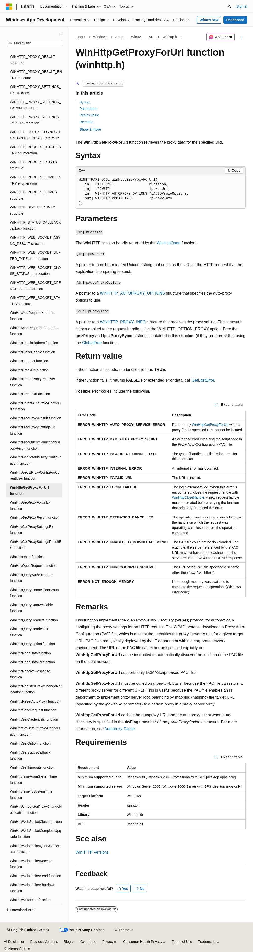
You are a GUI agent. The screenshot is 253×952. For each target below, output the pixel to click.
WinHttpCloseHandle (188, 497)
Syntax (85, 102)
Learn (80, 37)
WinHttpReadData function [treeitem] (30, 653)
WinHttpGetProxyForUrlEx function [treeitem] (30, 505)
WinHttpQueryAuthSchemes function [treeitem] (31, 578)
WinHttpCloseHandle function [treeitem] (32, 352)
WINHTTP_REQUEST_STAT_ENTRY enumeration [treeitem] (35, 150)
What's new (209, 20)
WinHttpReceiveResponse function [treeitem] (30, 674)
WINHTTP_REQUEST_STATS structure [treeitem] (33, 165)
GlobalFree (92, 343)
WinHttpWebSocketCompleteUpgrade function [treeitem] (35, 834)
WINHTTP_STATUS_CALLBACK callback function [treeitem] (35, 225)
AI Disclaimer (14, 942)
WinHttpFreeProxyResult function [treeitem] (35, 418)
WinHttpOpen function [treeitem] (27, 557)
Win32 (136, 37)
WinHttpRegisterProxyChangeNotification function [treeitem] (36, 689)
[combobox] (34, 43)
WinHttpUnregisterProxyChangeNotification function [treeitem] (36, 810)
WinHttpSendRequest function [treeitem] (33, 710)
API (151, 37)
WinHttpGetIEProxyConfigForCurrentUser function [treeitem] (35, 475)
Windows (100, 37)
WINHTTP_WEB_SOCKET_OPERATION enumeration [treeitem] (35, 286)
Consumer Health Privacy (142, 942)
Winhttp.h (169, 37)
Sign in (241, 6)
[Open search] (229, 6)
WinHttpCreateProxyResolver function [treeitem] (32, 382)
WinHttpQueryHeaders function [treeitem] (34, 620)
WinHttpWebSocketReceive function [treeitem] (31, 864)
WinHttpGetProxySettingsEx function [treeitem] (31, 530)
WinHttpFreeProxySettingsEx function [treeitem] (32, 430)
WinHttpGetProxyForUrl (210, 425)
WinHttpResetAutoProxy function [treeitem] (35, 701)
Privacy (108, 942)
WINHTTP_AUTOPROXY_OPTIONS (132, 293)
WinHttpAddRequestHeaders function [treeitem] (32, 316)
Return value (89, 115)
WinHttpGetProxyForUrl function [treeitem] (29, 490)
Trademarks (207, 942)
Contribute (88, 942)
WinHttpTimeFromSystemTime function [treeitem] (33, 779)
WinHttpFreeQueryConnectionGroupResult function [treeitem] (35, 445)
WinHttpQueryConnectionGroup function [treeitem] (34, 593)
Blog (67, 942)
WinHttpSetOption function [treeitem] (30, 743)
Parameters (88, 109)
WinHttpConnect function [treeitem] (29, 361)
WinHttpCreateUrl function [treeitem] (30, 394)
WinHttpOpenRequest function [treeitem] (33, 566)
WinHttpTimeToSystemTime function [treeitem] (31, 794)
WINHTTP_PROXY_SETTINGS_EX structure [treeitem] (35, 90)
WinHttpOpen (168, 243)
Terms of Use (182, 942)
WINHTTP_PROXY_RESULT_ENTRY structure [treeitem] (36, 75)
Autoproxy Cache (120, 729)
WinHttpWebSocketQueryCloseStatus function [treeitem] (35, 849)
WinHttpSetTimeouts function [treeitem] (32, 767)
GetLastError (203, 380)
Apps (119, 37)
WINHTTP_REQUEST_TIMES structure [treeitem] (33, 195)
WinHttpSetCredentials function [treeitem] (34, 719)
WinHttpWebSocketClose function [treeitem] (36, 822)
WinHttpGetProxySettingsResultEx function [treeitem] (35, 545)
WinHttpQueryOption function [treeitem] (32, 644)
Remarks (86, 122)
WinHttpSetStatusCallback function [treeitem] (30, 755)
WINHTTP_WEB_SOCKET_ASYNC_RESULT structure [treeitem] (35, 240)
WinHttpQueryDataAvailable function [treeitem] (31, 608)
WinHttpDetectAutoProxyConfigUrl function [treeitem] (35, 406)
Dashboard (235, 20)
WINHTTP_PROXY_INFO (123, 322)
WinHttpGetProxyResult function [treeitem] (35, 517)
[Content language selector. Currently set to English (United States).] (28, 930)
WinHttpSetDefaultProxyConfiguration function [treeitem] (35, 731)
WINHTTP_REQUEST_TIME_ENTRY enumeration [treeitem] (35, 180)
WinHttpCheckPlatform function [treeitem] (34, 343)
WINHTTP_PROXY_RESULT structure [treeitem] (32, 60)
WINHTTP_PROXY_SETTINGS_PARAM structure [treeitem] (35, 105)
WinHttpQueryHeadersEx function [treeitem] (29, 632)
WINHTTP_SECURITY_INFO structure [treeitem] (32, 210)
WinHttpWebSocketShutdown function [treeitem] (32, 888)
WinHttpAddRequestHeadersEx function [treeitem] (34, 331)
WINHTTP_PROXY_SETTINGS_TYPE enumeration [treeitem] (35, 120)
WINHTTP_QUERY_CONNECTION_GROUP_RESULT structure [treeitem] (35, 135)
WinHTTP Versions (92, 852)
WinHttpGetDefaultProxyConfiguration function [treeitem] (35, 460)
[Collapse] (60, 33)
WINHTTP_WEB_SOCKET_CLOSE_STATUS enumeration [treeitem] (35, 271)
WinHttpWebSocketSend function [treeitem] (35, 876)
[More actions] (241, 37)
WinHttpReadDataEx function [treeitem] (32, 662)
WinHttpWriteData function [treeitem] (30, 900)
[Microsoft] (9, 6)
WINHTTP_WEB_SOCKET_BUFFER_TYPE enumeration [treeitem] (35, 255)
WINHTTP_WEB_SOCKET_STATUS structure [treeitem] (35, 301)
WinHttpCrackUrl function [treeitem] (29, 370)
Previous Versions (44, 942)
